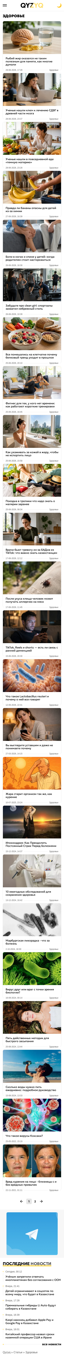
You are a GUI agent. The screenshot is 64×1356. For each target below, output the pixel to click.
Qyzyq (6, 1352)
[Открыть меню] (4, 5)
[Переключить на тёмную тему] (59, 5)
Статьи (17, 1352)
